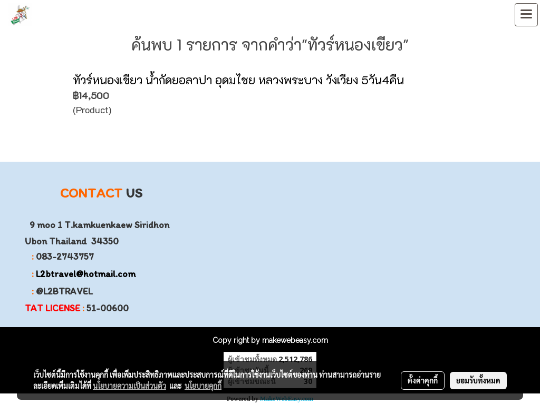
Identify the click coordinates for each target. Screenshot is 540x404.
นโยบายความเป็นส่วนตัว (129, 385)
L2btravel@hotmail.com (86, 274)
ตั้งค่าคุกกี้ (423, 380)
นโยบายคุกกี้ (203, 385)
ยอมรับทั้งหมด (478, 380)
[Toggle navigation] (526, 14)
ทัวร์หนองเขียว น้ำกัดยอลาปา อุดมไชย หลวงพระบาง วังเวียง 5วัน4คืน (238, 79)
